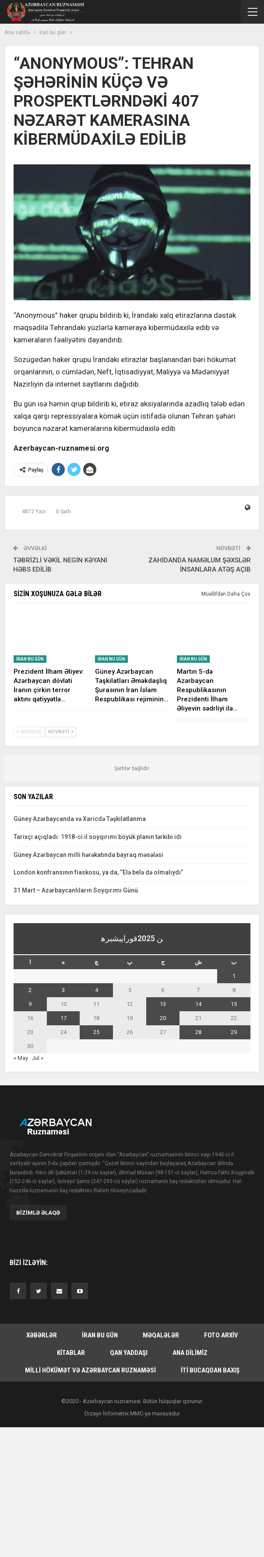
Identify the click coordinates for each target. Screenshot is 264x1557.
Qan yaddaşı (129, 1353)
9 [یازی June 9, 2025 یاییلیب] (30, 1004)
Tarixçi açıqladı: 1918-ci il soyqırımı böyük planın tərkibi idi (98, 836)
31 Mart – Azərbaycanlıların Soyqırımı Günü (76, 890)
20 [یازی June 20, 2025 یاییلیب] (163, 1018)
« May (21, 1058)
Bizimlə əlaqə (38, 1212)
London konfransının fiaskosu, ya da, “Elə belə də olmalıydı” (98, 872)
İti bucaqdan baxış (210, 1370)
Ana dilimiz (190, 1353)
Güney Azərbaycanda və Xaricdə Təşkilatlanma (80, 818)
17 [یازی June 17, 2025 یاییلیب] (63, 1018)
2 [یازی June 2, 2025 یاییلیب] (30, 990)
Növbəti (60, 732)
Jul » (37, 1058)
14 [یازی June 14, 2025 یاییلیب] (198, 1004)
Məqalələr (161, 1335)
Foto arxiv (221, 1335)
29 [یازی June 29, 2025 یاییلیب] (234, 1032)
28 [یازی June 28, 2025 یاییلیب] (198, 1032)
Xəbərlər (41, 1335)
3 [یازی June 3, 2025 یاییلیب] (63, 990)
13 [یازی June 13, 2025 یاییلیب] (163, 1004)
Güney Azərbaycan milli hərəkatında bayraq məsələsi (88, 854)
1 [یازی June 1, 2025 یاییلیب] (234, 976)
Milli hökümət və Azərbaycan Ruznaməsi (90, 1370)
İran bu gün (30, 659)
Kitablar (71, 1353)
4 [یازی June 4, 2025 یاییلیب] (96, 990)
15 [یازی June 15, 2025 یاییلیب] (234, 1004)
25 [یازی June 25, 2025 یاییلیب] (96, 1032)
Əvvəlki (29, 732)
